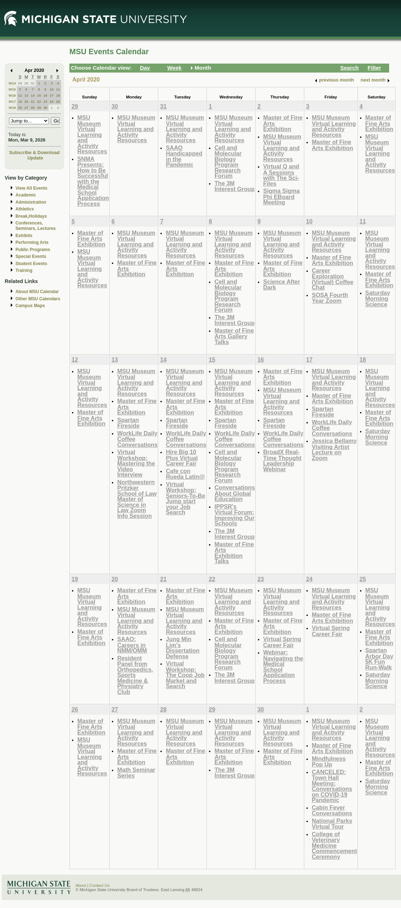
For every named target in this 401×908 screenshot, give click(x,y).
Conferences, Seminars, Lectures (35, 226)
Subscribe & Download (34, 152)
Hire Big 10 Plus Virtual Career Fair (182, 458)
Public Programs (32, 249)
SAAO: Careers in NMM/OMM (132, 645)
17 (52, 95)
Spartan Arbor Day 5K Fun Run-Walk (379, 659)
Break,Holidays (31, 216)
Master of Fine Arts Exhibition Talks (234, 553)
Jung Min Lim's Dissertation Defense (182, 647)
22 (39, 101)
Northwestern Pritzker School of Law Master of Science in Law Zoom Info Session (137, 499)
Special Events (30, 256)
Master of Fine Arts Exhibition (332, 145)
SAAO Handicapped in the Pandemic (184, 156)
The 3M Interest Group (234, 186)
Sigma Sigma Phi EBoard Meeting (281, 196)
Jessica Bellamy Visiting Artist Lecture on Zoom (334, 449)
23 (45, 101)
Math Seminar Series (136, 772)
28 (33, 108)
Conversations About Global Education (234, 493)
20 (26, 101)
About (81, 885)
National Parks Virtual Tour (332, 823)
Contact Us (100, 885)
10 (52, 89)
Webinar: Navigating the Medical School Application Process (283, 666)
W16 (12, 95)
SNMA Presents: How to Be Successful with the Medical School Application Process (93, 181)
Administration (30, 202)
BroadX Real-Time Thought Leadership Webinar (282, 460)
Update (35, 158)
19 (20, 101)
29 (20, 83)
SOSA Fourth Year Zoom (330, 298)
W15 (12, 89)
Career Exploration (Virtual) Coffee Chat (333, 279)
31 (33, 83)
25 (58, 101)
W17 (12, 101)
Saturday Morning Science (377, 298)
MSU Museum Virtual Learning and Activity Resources (92, 134)
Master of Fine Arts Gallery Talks (234, 336)
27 (26, 108)
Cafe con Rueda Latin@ (185, 474)
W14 (12, 83)
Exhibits (23, 235)
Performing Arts (32, 242)
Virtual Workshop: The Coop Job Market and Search (185, 674)
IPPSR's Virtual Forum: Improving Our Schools (234, 515)
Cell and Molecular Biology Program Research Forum (227, 161)
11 (58, 89)
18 (58, 95)
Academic (25, 195)
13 (26, 95)
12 (20, 95)
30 (26, 83)
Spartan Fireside (128, 423)
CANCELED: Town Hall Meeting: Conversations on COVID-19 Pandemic (332, 786)
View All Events (31, 188)
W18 (12, 108)
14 (33, 95)
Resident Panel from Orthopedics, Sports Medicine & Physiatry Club (135, 675)
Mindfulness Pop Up (329, 761)
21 (33, 101)
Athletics (24, 209)
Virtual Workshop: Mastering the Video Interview (136, 463)
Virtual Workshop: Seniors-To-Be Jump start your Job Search (185, 498)
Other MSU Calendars (37, 298)
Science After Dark (281, 284)
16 (45, 95)
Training (23, 270)
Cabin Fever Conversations (332, 810)
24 (52, 101)
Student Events (31, 263)
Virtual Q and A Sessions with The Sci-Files (281, 175)
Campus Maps (30, 305)
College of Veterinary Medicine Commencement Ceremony (334, 845)
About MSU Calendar (37, 291)
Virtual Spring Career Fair (282, 642)
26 (20, 108)
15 (39, 95)
